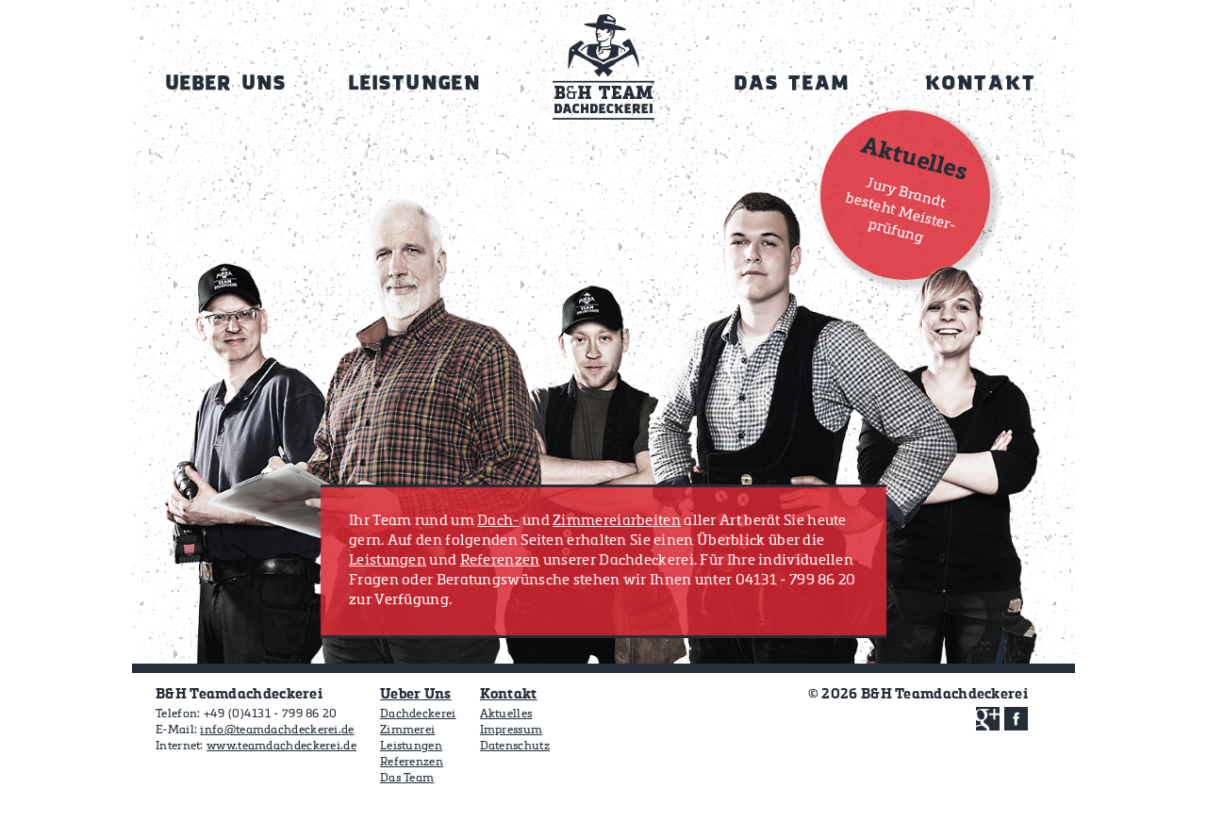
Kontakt (508, 694)
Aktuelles (506, 714)
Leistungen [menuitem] (414, 84)
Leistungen (387, 560)
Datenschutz (515, 746)
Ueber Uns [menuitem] (226, 84)
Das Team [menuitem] (793, 84)
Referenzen (500, 560)
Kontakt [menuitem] (980, 84)
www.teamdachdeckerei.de (281, 746)
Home (603, 74)
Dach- (498, 521)
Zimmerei (407, 730)
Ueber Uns (416, 694)
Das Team (407, 778)
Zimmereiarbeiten (617, 521)
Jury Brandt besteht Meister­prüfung (901, 210)
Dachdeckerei (418, 714)
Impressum (511, 730)
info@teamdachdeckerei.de (277, 730)
